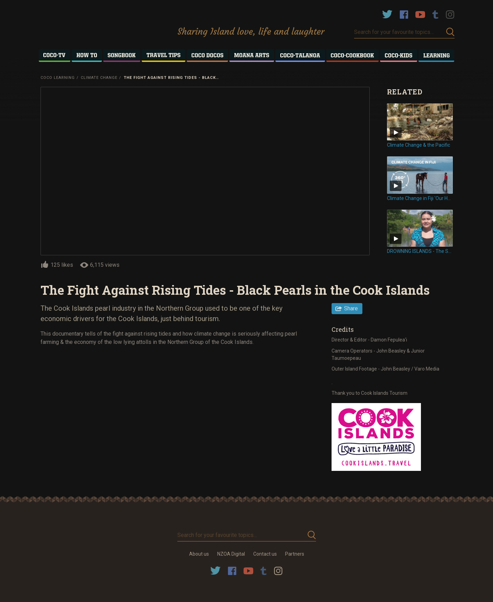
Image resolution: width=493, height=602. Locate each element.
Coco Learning (58, 77)
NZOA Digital (231, 554)
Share (351, 308)
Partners (294, 554)
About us (199, 554)
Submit (450, 32)
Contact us (265, 554)
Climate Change (99, 77)
